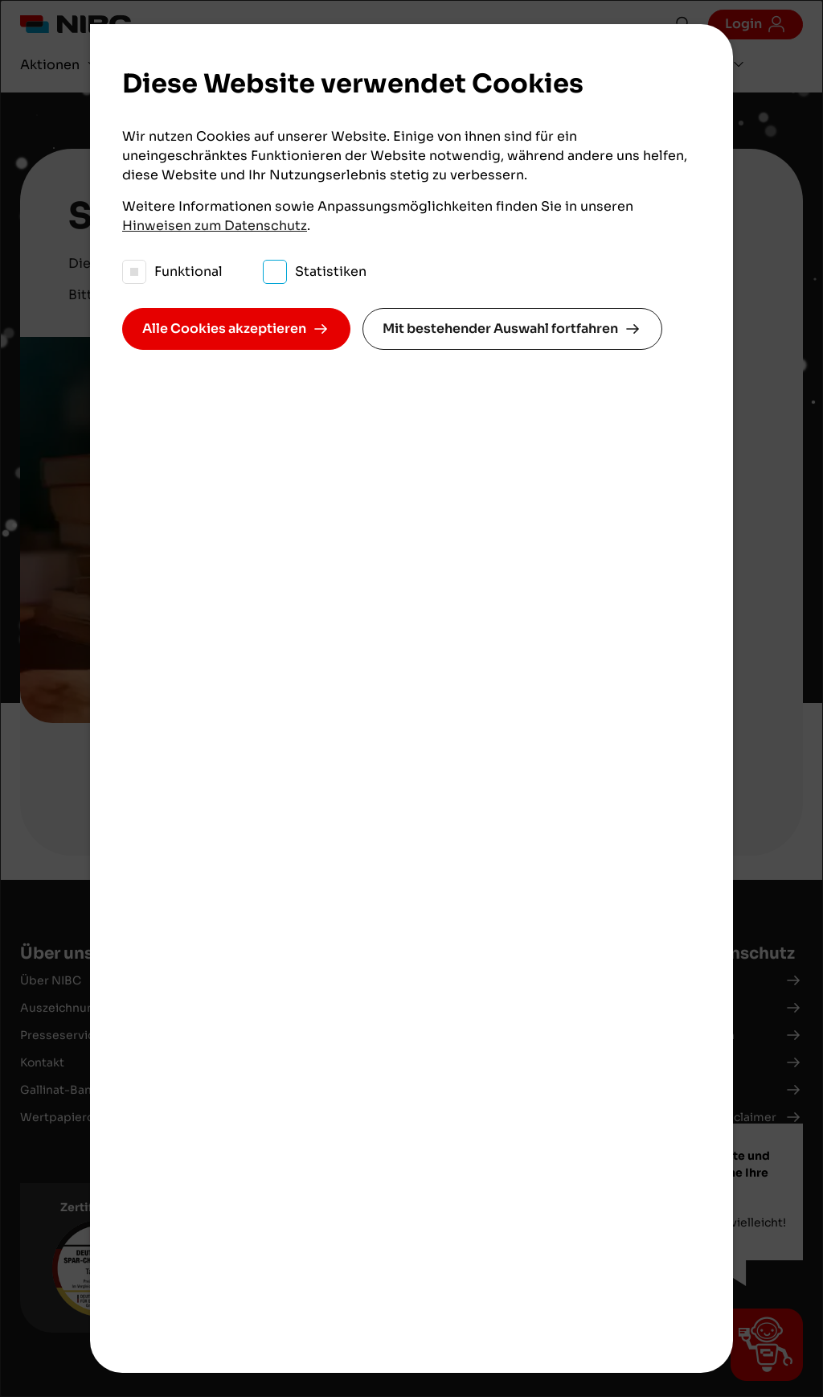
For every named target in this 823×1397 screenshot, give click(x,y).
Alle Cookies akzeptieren (224, 328)
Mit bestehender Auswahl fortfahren (500, 328)
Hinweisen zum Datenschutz (214, 225)
